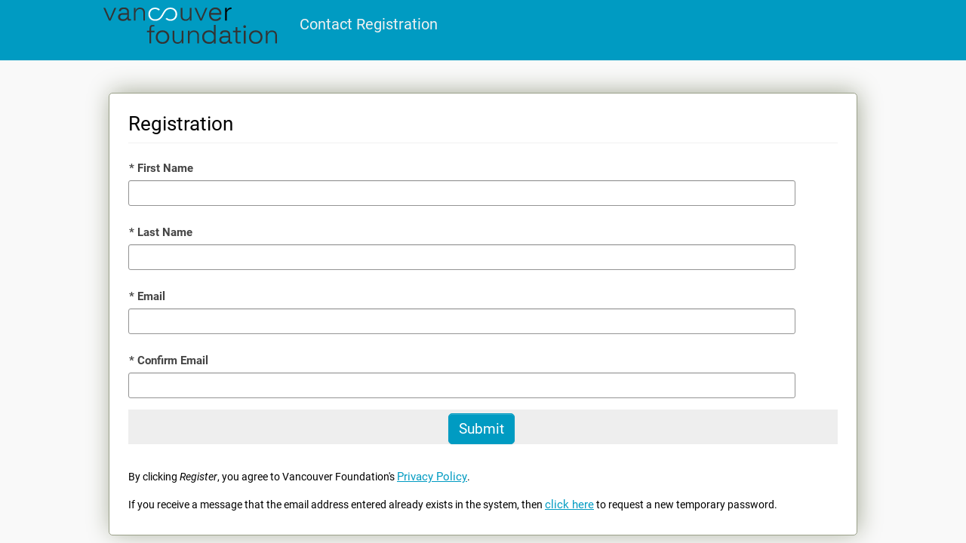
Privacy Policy (432, 476)
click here (569, 504)
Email (147, 296)
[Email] (461, 321)
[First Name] (461, 193)
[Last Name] (461, 257)
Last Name (160, 232)
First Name (161, 168)
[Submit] (481, 428)
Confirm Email (168, 360)
